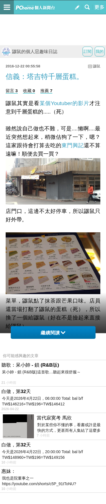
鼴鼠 (96, 66)
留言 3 (12, 90)
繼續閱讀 (53, 333)
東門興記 (73, 145)
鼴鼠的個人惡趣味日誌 (29, 51)
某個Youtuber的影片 (64, 103)
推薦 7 (46, 90)
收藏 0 (29, 90)
